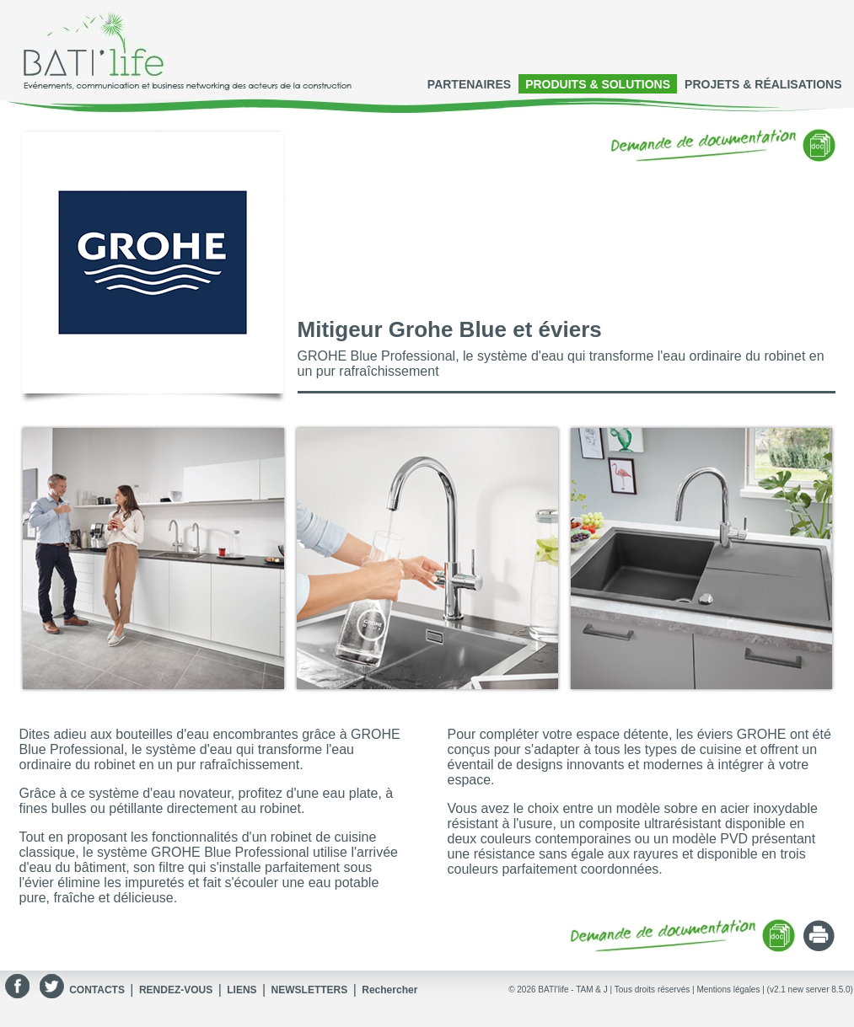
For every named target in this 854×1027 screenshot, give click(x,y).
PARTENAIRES (469, 84)
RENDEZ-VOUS (175, 990)
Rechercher (389, 990)
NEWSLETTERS (309, 990)
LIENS (241, 990)
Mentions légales (728, 989)
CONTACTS (97, 990)
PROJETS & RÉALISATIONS (763, 84)
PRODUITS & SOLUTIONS (597, 84)
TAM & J (592, 989)
